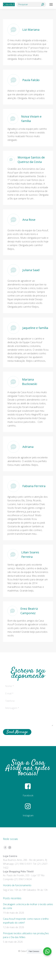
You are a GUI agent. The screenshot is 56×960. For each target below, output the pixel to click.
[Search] (31, 4)
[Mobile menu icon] (51, 4)
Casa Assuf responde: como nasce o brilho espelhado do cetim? (26, 920)
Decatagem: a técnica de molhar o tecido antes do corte (28, 906)
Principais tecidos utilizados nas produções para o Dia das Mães (26, 935)
